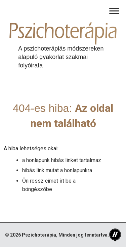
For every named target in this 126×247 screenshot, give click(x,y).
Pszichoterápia (39, 235)
